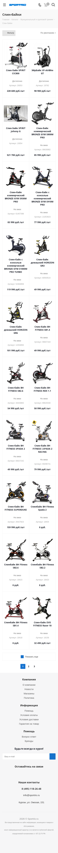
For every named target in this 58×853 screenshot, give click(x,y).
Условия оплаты (29, 715)
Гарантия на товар (29, 723)
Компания (29, 679)
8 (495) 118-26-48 (31, 788)
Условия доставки (29, 719)
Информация (29, 705)
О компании (29, 684)
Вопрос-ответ (29, 736)
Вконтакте (17, 774)
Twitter (32, 774)
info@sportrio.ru (31, 795)
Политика (29, 698)
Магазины (29, 693)
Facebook (24, 774)
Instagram (40, 774)
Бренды (29, 741)
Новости (28, 689)
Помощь (29, 710)
